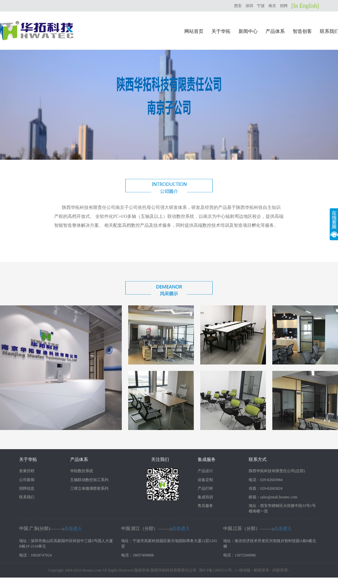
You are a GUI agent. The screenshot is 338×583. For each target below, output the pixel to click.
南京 (272, 6)
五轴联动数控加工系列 (89, 480)
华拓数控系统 (81, 471)
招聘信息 (26, 488)
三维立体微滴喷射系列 (89, 488)
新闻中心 (248, 31)
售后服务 (205, 505)
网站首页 (193, 31)
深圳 (249, 6)
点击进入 (73, 528)
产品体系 (275, 31)
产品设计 (205, 471)
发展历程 (26, 471)
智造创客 (302, 31)
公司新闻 (26, 480)
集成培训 (205, 497)
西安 (238, 6)
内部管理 (280, 570)
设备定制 (205, 480)
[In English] (305, 6)
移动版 (245, 570)
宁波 (261, 6)
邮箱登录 (261, 570)
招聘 (284, 6)
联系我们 (26, 497)
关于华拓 (221, 31)
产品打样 (205, 488)
